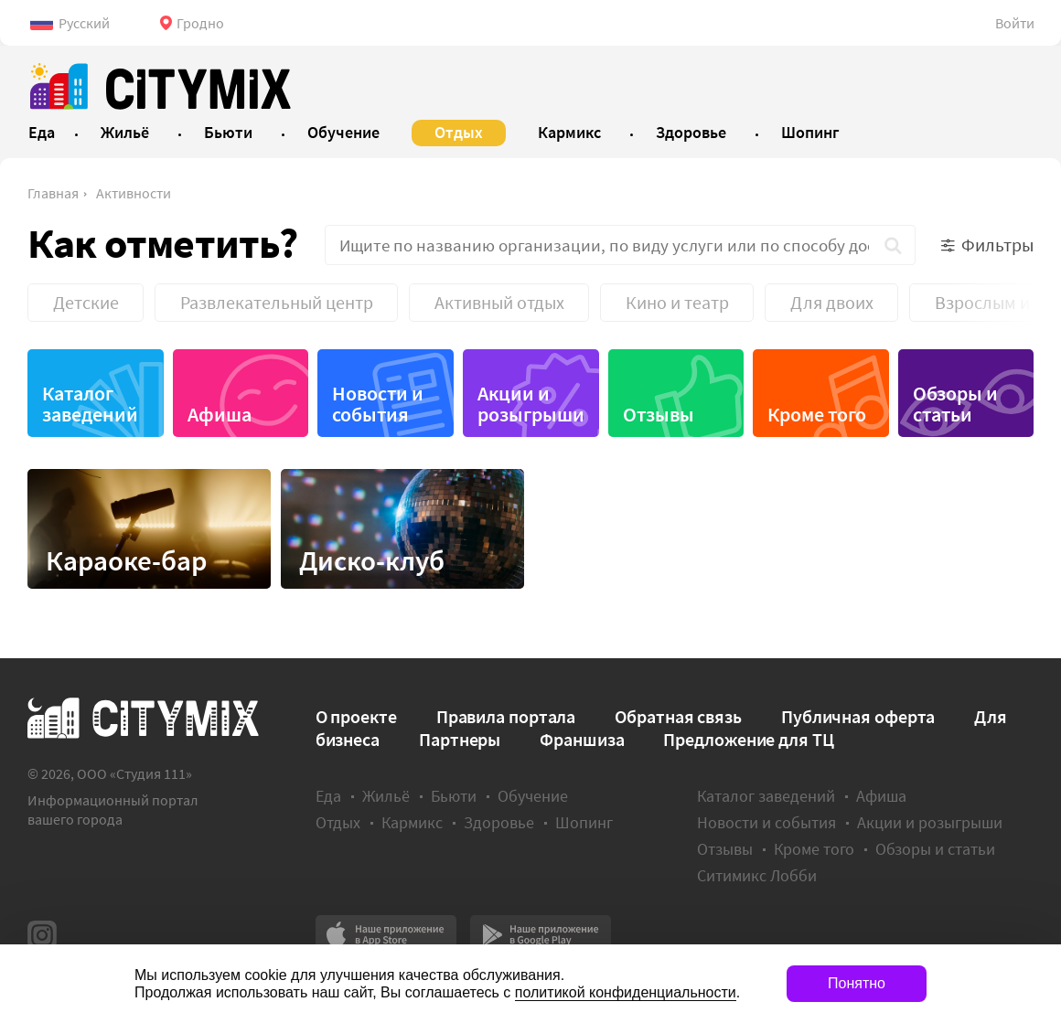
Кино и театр (677, 302)
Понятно (856, 983)
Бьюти (454, 795)
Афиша (220, 414)
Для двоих (831, 302)
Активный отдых (499, 302)
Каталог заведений (90, 403)
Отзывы (658, 414)
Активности (133, 193)
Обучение (533, 795)
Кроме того (816, 414)
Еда (328, 795)
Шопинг (584, 822)
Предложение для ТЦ (748, 739)
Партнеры (459, 739)
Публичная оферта (858, 716)
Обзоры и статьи (955, 403)
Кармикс (412, 822)
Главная (53, 193)
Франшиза (582, 739)
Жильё (386, 795)
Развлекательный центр (276, 302)
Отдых (338, 822)
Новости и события (377, 403)
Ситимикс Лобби (757, 875)
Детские (86, 302)
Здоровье (499, 822)
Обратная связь (678, 716)
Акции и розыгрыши (530, 403)
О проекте (356, 716)
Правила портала (506, 716)
